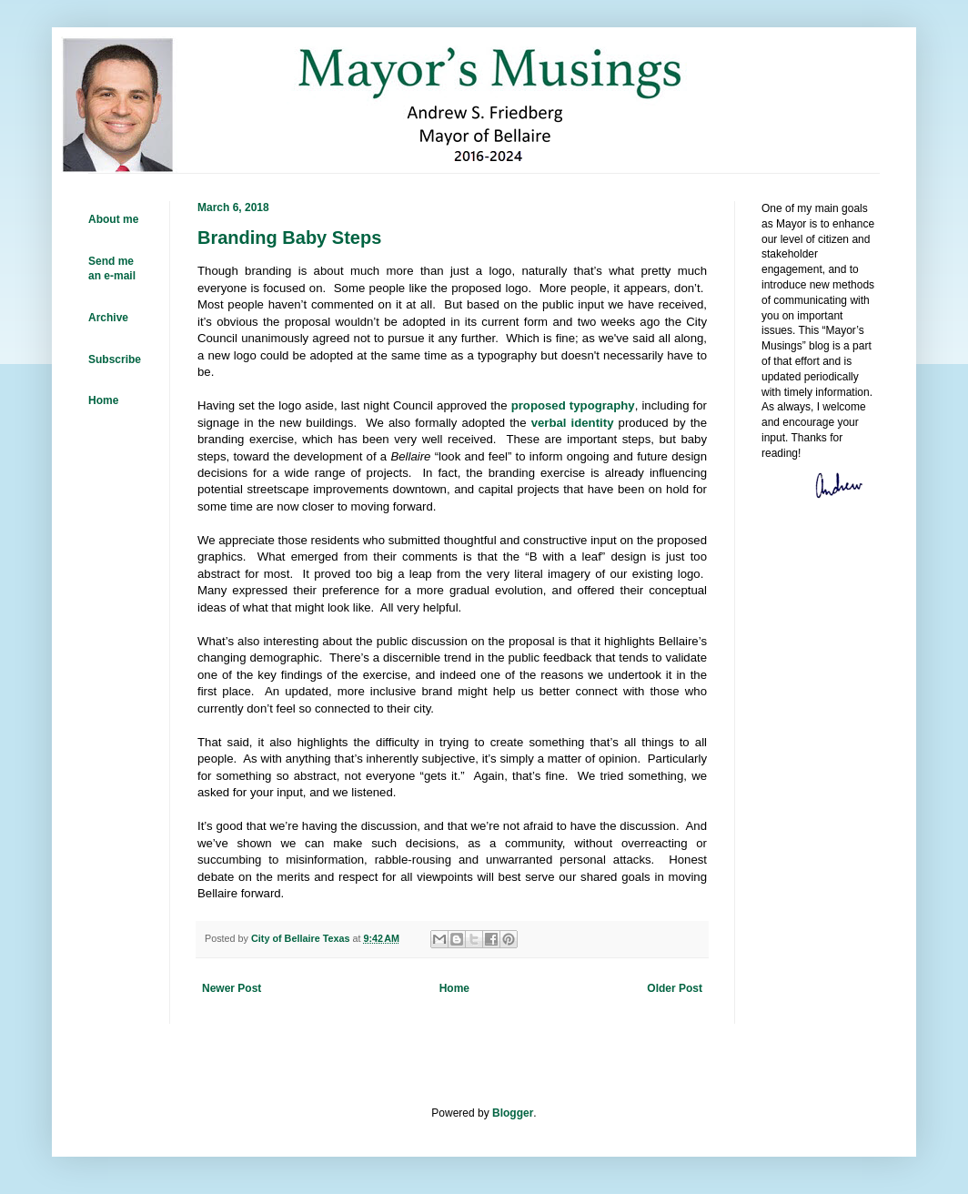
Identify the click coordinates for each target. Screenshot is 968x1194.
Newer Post (231, 988)
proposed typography (573, 405)
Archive (108, 317)
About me (113, 219)
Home (454, 988)
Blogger (512, 1113)
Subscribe (114, 359)
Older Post (674, 988)
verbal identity (572, 423)
